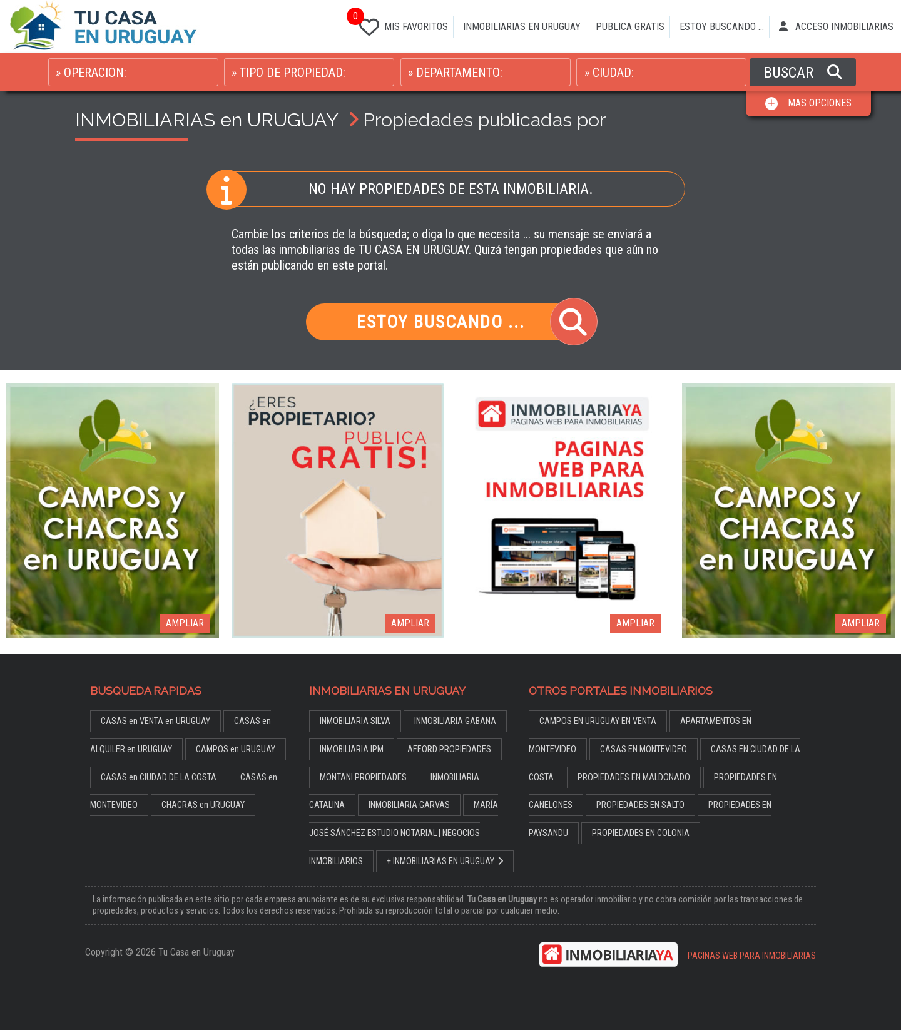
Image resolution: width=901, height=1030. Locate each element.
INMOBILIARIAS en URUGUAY (206, 119)
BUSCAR (803, 72)
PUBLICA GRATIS (630, 27)
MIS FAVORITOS (401, 24)
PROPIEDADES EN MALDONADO (634, 777)
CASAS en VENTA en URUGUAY (155, 721)
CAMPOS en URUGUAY (235, 749)
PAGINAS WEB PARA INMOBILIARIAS (752, 956)
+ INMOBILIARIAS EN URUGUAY (445, 861)
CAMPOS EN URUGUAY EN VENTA (597, 721)
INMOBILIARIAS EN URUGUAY (522, 27)
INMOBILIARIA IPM (352, 749)
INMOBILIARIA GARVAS (409, 805)
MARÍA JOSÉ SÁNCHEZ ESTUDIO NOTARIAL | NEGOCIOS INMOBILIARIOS (403, 833)
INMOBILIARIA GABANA (455, 721)
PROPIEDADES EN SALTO (640, 805)
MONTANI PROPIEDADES (363, 777)
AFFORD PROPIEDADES (449, 749)
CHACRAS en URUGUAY (203, 805)
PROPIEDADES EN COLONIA (641, 833)
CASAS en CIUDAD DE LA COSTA (158, 777)
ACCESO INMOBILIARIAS (836, 27)
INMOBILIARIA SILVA (355, 721)
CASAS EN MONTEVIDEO (643, 749)
